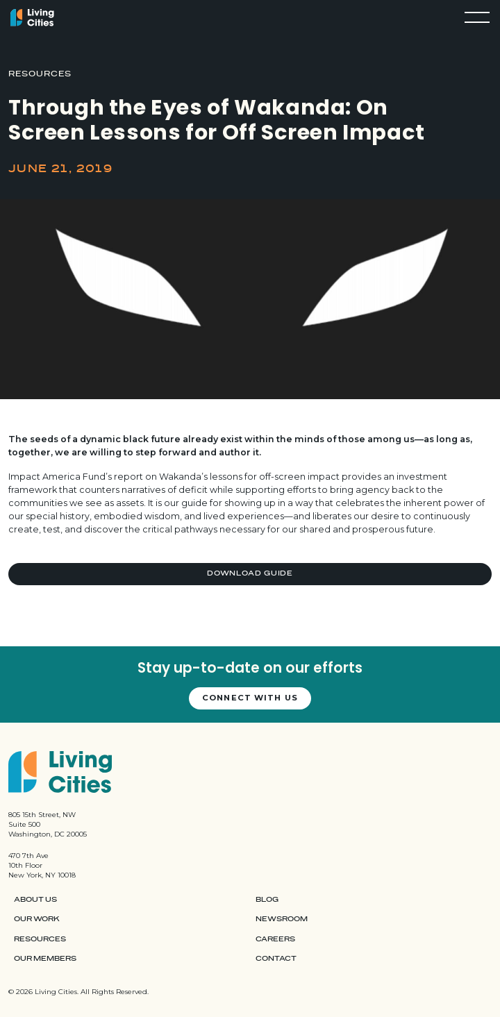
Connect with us (250, 698)
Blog (267, 900)
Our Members (45, 959)
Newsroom (282, 919)
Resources (40, 939)
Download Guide (250, 573)
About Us (35, 900)
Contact (276, 959)
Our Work (37, 919)
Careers (275, 939)
